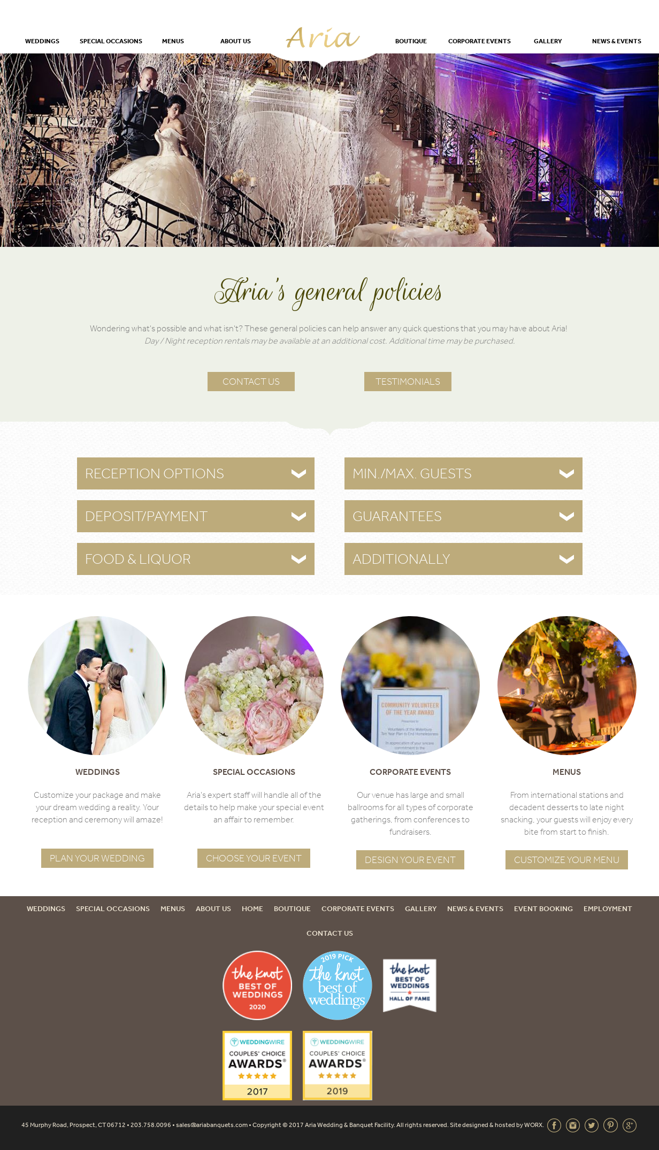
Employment (608, 908)
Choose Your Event (254, 858)
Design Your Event (410, 860)
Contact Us (251, 381)
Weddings (42, 41)
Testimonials (408, 381)
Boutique (411, 41)
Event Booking (543, 908)
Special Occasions (111, 41)
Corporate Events (479, 41)
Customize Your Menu (566, 860)
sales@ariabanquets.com (212, 1125)
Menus (173, 41)
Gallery (548, 41)
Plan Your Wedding (97, 858)
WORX (533, 1125)
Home (252, 908)
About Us (235, 41)
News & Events (616, 41)
